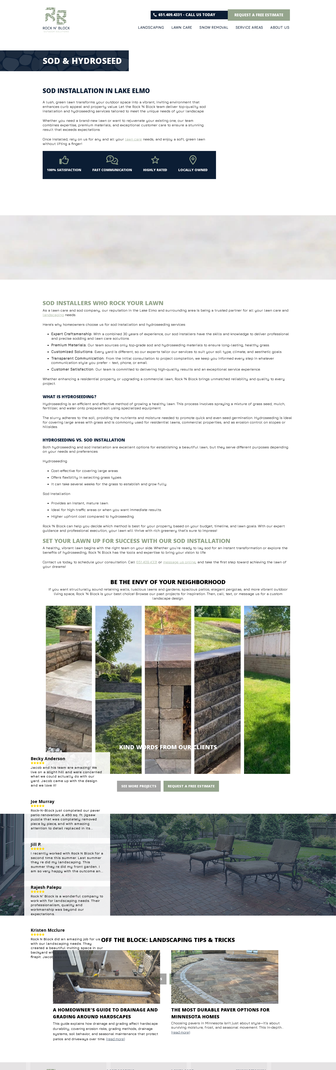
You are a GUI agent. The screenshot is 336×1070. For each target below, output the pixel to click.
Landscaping (151, 27)
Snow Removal (213, 27)
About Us (279, 27)
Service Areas (249, 27)
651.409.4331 (146, 562)
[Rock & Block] (56, 20)
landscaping (53, 315)
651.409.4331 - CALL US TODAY (184, 15)
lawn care (133, 139)
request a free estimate (258, 15)
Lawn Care (181, 27)
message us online (179, 562)
